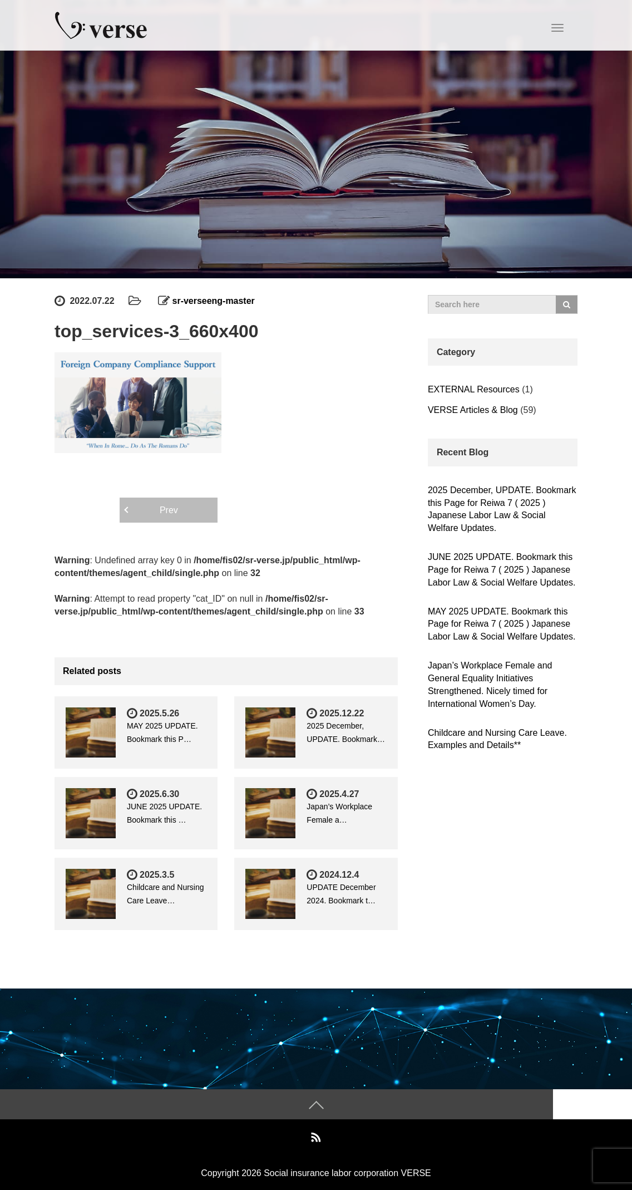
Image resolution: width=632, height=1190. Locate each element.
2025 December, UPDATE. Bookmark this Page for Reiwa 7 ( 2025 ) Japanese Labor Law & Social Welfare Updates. (502, 509)
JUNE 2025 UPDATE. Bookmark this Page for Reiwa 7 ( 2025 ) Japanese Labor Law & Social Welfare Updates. (502, 569)
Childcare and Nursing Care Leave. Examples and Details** (497, 739)
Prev (169, 510)
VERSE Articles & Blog (473, 410)
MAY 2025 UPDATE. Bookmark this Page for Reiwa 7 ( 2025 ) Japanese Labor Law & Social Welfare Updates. (502, 624)
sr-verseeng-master (213, 301)
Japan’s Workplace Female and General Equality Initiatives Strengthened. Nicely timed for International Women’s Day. (490, 685)
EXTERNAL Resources (474, 389)
